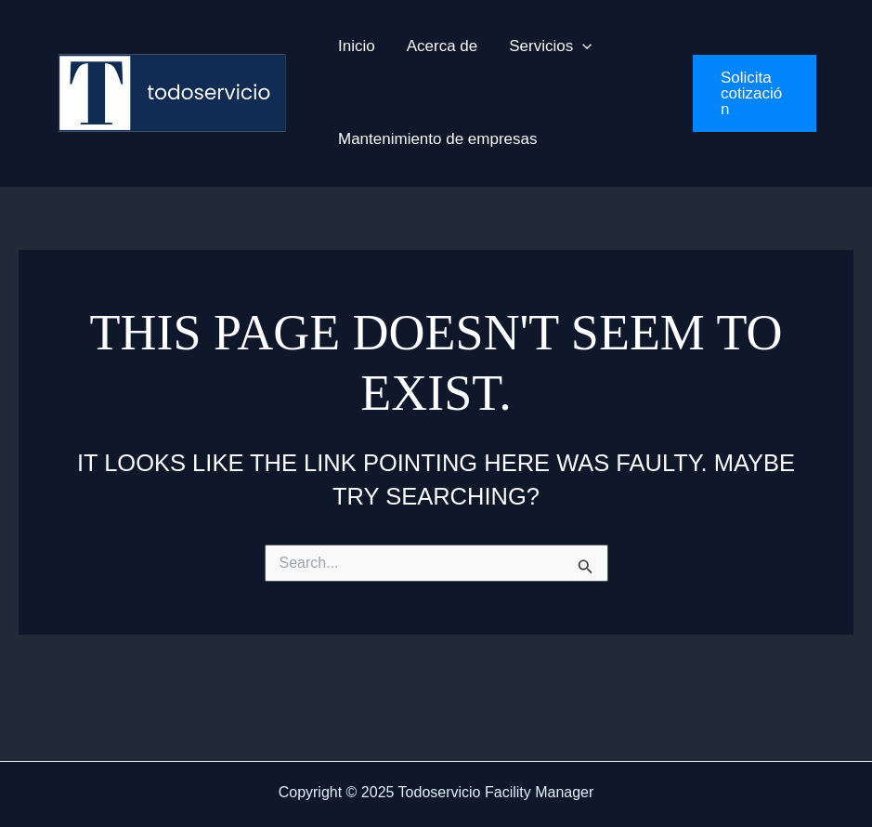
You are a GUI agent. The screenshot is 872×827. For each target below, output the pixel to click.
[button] (754, 93)
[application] (582, 46)
